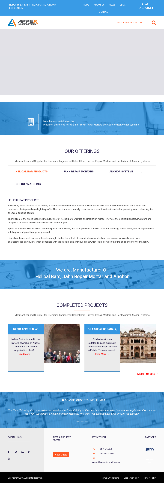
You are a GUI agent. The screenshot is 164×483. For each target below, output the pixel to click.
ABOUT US (99, 4)
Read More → (26, 354)
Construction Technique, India (84, 400)
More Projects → (148, 373)
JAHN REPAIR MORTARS (78, 171)
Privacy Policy (150, 478)
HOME (86, 4)
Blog (123, 4)
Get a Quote (61, 454)
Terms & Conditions (110, 478)
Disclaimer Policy (131, 478)
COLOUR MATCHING (28, 184)
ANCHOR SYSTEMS (121, 171)
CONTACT (104, 11)
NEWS (112, 4)
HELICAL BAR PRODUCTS (129, 22)
